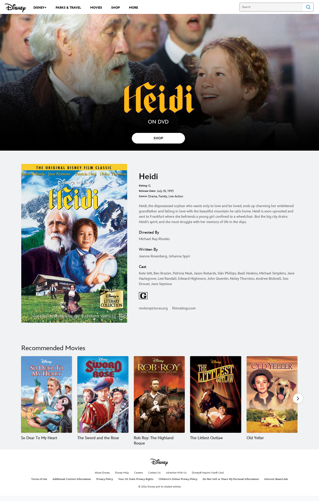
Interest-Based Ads (276, 484)
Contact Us (154, 478)
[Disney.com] (15, 8)
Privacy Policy (104, 484)
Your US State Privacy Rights (135, 484)
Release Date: (147, 191)
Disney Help (122, 478)
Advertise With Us (176, 478)
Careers (138, 478)
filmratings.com (184, 308)
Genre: (143, 196)
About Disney (102, 478)
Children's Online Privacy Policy (178, 484)
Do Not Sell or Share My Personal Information (231, 484)
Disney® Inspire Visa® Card (208, 478)
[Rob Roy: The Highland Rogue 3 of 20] (159, 394)
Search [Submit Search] (308, 7)
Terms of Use (39, 484)
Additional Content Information (72, 484)
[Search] (271, 7)
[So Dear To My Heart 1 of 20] (46, 394)
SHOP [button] (158, 138)
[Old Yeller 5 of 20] (272, 394)
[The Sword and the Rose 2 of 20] (102, 394)
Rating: (143, 185)
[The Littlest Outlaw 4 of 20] (215, 394)
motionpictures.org (153, 308)
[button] (298, 398)
